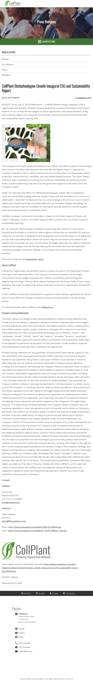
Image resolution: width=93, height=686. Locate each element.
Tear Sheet (42, 593)
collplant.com (47, 307)
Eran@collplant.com (11, 502)
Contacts (55, 593)
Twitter (19, 637)
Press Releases (7, 64)
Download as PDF (83, 98)
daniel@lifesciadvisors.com (14, 521)
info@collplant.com (25, 651)
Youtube (20, 632)
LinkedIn (20, 628)
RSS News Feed (70, 593)
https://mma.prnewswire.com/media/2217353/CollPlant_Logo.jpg (37, 530)
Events (4, 69)
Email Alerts (6, 75)
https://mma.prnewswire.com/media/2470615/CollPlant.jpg (34, 527)
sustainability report (34, 259)
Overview (5, 59)
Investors (46, 41)
